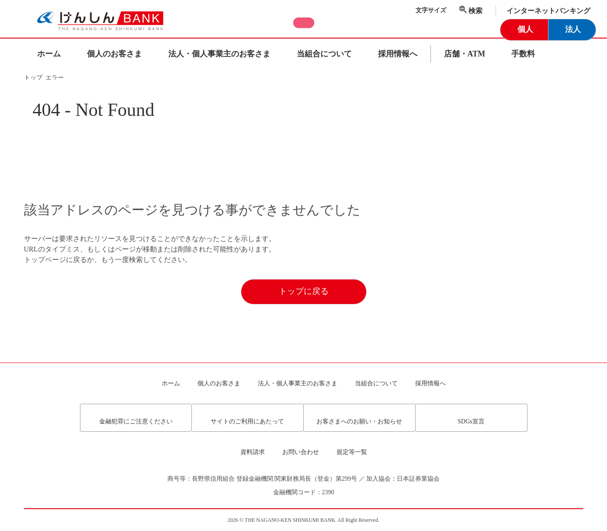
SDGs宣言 (471, 418)
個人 (525, 29)
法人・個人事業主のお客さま (219, 53)
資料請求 (252, 452)
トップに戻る (304, 321)
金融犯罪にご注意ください (136, 418)
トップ (34, 77)
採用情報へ (397, 53)
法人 (573, 29)
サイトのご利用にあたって (247, 418)
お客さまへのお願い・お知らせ (359, 418)
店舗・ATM (465, 53)
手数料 (523, 53)
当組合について (324, 53)
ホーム (49, 53)
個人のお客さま (114, 53)
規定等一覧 (351, 452)
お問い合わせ (300, 452)
